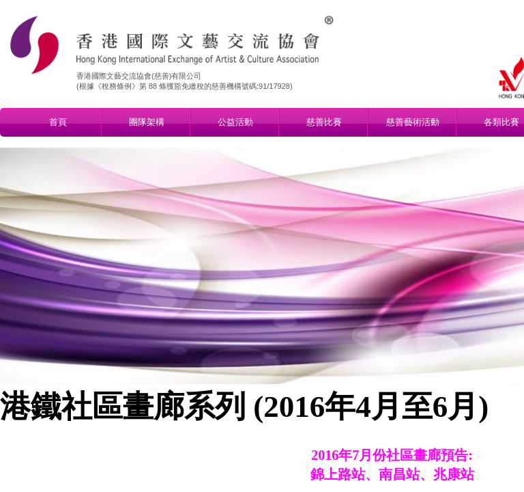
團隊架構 (146, 122)
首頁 (58, 122)
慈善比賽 (324, 122)
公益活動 (235, 122)
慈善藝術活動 (412, 122)
